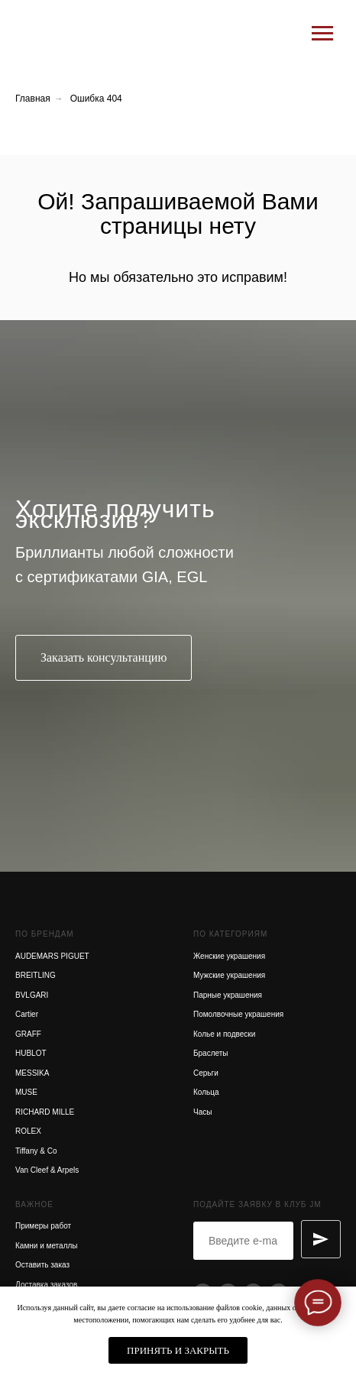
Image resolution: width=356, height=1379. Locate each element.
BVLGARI (31, 995)
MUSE (26, 1092)
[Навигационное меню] (322, 33)
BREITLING (35, 975)
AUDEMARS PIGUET (52, 956)
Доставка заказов (46, 1284)
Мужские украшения (229, 975)
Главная (32, 98)
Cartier (26, 1014)
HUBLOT (31, 1053)
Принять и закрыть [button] (178, 1350)
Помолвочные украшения (238, 1014)
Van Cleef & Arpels (47, 1170)
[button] (103, 658)
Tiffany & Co (36, 1151)
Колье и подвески (224, 1034)
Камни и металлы (46, 1245)
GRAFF (28, 1034)
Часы (202, 1112)
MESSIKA (32, 1073)
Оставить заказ (42, 1265)
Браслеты (210, 1053)
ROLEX (28, 1131)
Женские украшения (229, 956)
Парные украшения (227, 995)
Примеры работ (43, 1226)
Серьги (205, 1073)
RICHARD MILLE (44, 1112)
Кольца (206, 1092)
